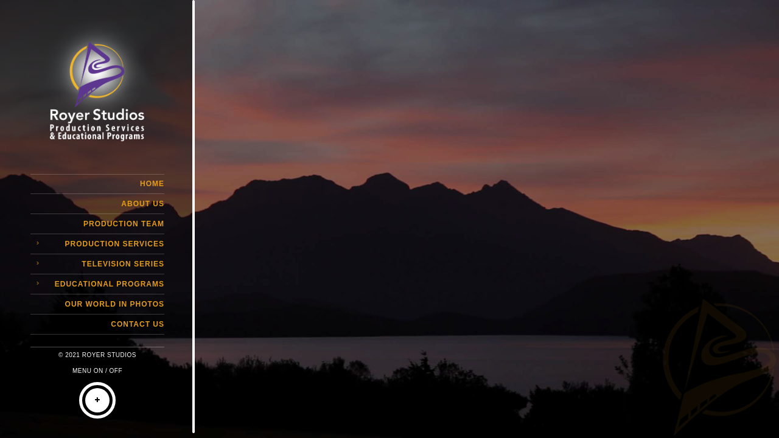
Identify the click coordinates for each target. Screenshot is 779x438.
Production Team (123, 224)
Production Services (114, 244)
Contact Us (137, 324)
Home (152, 183)
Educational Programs (109, 284)
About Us (142, 204)
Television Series (123, 264)
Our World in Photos (114, 304)
